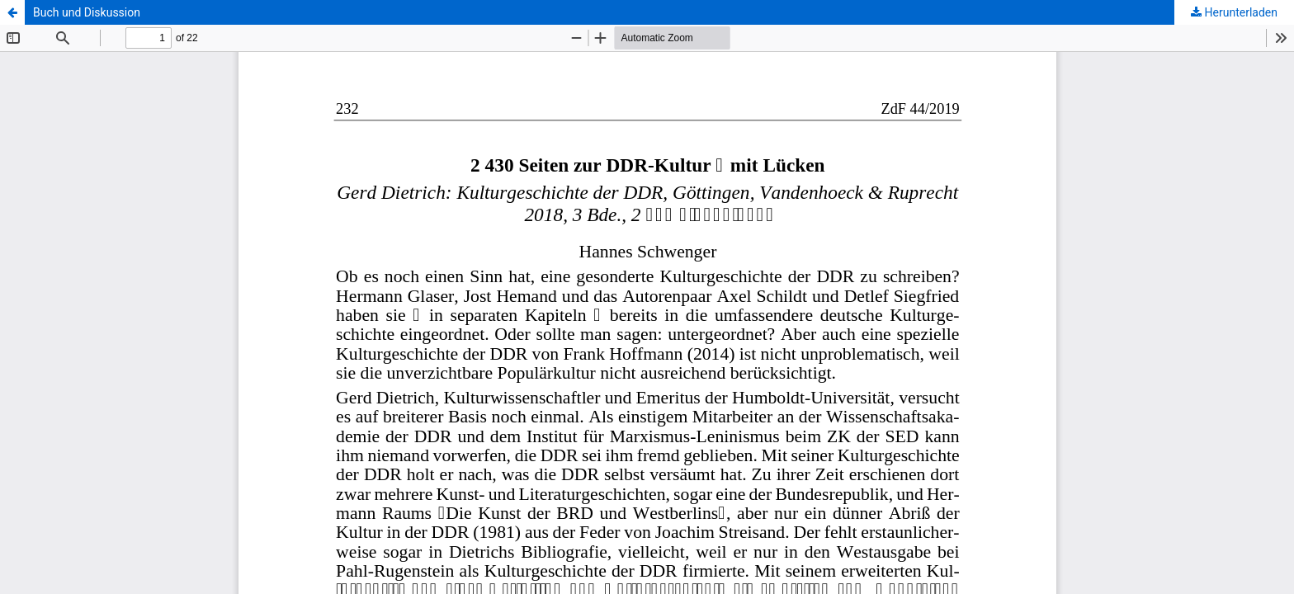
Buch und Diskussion (86, 12)
